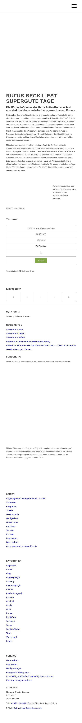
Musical (10, 601)
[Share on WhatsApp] (41, 297)
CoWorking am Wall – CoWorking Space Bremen (30, 676)
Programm (11, 506)
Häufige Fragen (13, 668)
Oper (8, 609)
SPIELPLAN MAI (14, 329)
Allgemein (11, 565)
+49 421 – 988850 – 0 (19, 703)
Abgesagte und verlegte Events (21, 546)
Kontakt (10, 534)
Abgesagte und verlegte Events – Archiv (25, 498)
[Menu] (72, 6)
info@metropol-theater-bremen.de (27, 708)
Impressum (11, 538)
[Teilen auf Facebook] (13, 297)
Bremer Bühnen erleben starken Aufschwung (28, 341)
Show (9, 625)
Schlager (10, 621)
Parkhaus (10, 526)
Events (9, 589)
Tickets (9, 510)
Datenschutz (12, 542)
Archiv (9, 569)
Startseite (10, 502)
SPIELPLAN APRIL (15, 333)
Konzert (10, 597)
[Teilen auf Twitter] (27, 297)
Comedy (10, 581)
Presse (9, 613)
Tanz (8, 633)
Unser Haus (12, 522)
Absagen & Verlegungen (18, 672)
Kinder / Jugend (14, 593)
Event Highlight (13, 585)
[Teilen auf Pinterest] (55, 297)
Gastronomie (12, 514)
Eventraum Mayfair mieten (19, 680)
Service (10, 530)
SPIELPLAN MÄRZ (15, 337)
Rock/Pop (11, 617)
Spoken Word (13, 629)
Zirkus (9, 641)
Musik (9, 605)
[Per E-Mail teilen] (69, 297)
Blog (8, 573)
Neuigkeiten (12, 518)
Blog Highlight (13, 577)
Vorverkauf (11, 637)
